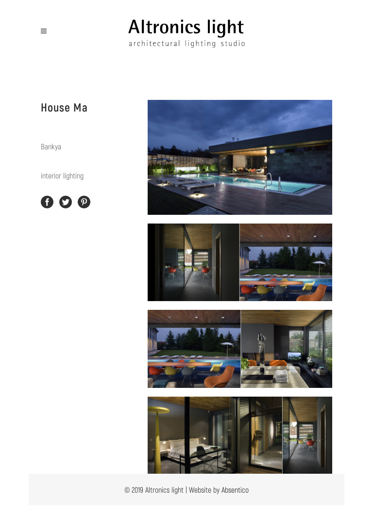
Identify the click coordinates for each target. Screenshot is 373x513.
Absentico (235, 489)
